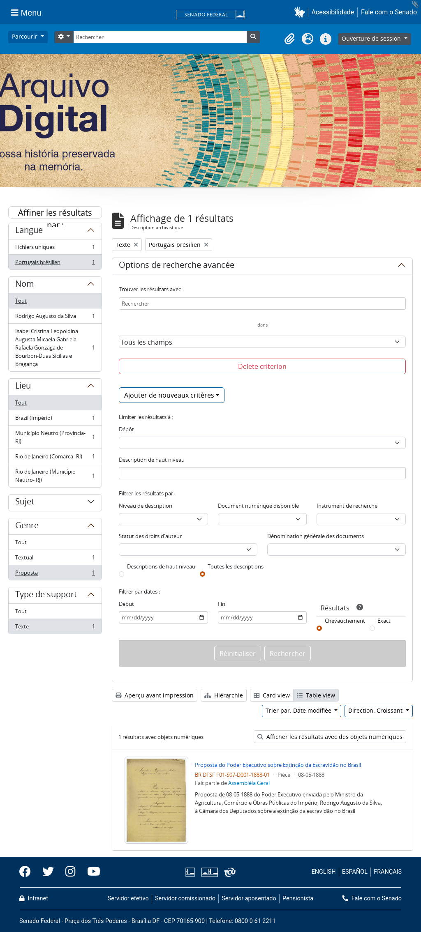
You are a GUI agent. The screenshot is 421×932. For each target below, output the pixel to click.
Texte (55, 628)
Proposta (55, 574)
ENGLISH (324, 871)
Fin (221, 604)
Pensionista (297, 898)
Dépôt (126, 429)
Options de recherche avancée (176, 266)
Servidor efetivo (128, 898)
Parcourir (25, 36)
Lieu (23, 387)
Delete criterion (262, 366)
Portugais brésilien (55, 263)
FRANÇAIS (388, 871)
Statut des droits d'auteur (150, 536)
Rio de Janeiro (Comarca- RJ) (55, 458)
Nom (24, 285)
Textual (55, 559)
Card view (272, 695)
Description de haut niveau (152, 459)
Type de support (46, 595)
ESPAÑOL (355, 871)
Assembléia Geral (249, 783)
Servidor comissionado (185, 898)
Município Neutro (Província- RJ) (55, 437)
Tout (21, 300)
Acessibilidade (333, 12)
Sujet (24, 503)
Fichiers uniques (55, 249)
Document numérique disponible (258, 505)
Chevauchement (345, 620)
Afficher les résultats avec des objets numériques (329, 737)
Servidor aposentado (249, 898)
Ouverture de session (372, 38)
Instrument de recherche (347, 505)
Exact (384, 620)
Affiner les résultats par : (55, 213)
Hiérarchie (223, 695)
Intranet (33, 898)
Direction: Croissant (376, 710)
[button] (301, 12)
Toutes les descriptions (236, 566)
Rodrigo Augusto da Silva (55, 318)
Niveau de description (145, 505)
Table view (316, 695)
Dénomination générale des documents (315, 536)
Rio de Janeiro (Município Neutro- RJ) (55, 475)
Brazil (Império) (55, 420)
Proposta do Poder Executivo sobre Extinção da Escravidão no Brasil (278, 765)
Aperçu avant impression (155, 695)
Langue (29, 231)
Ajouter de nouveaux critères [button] (169, 395)
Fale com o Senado (389, 12)
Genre (27, 526)
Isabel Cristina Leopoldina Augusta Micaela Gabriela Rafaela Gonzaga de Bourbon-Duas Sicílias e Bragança (55, 347)
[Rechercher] (160, 37)
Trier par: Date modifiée (299, 710)
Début (126, 604)
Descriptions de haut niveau (161, 566)
